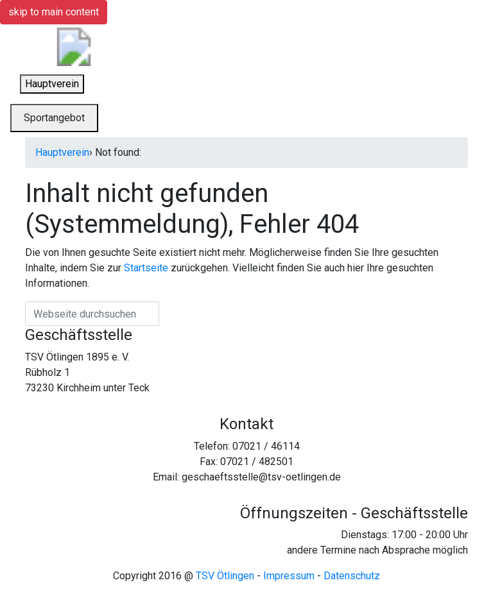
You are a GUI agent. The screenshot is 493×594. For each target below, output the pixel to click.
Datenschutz (352, 576)
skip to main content (53, 12)
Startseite (146, 268)
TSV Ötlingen (225, 576)
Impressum (289, 576)
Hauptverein (62, 152)
